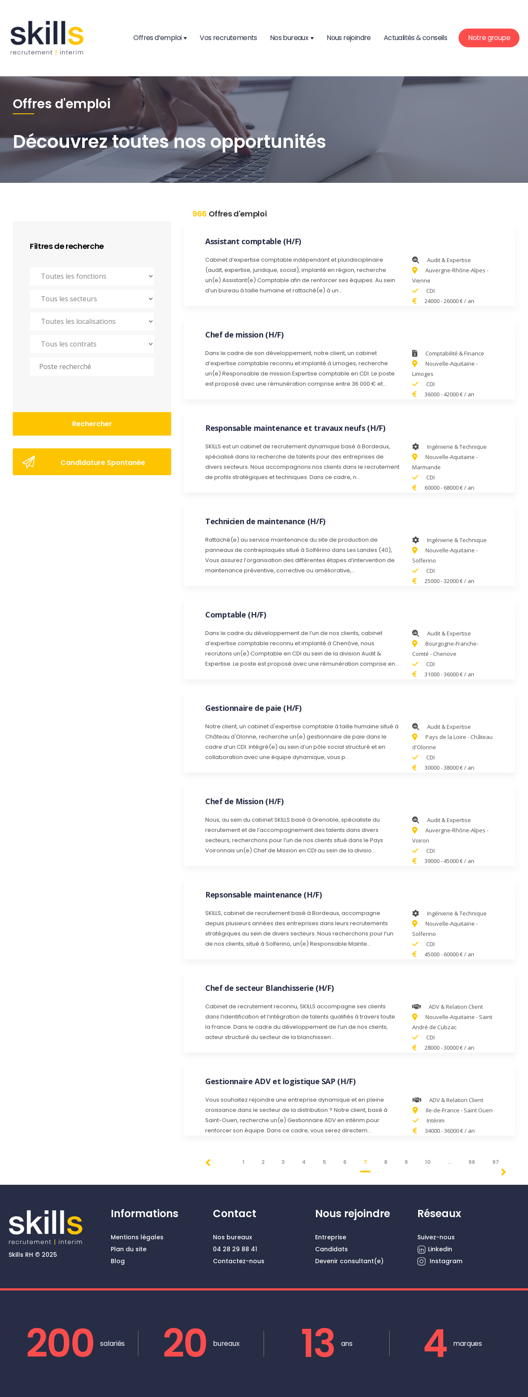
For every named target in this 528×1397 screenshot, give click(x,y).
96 (471, 1162)
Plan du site (128, 1249)
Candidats (331, 1249)
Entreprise (330, 1237)
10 (427, 1162)
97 (495, 1162)
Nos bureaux (289, 38)
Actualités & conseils (415, 38)
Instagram (439, 1261)
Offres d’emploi (157, 38)
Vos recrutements (228, 38)
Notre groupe (489, 38)
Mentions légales (137, 1237)
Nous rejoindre (349, 38)
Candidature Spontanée (83, 462)
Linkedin (434, 1249)
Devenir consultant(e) (349, 1261)
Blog (118, 1261)
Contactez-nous (238, 1261)
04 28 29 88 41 (235, 1249)
